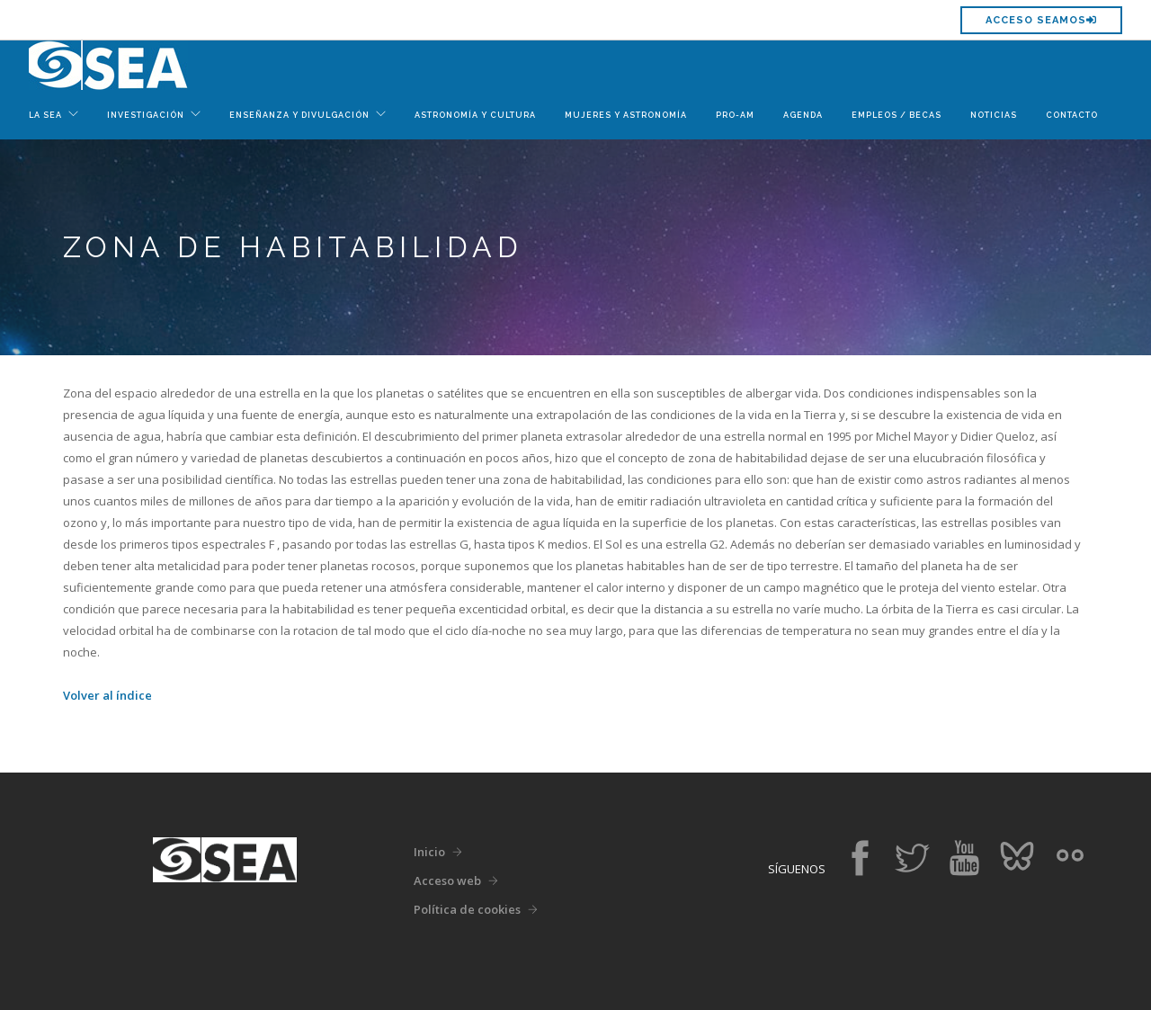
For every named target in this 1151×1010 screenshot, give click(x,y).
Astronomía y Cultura (475, 115)
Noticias (993, 115)
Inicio (429, 852)
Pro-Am (735, 115)
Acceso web (447, 880)
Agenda (803, 115)
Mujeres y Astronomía (626, 115)
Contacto (1072, 115)
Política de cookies (467, 909)
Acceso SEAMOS (1041, 20)
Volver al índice (107, 695)
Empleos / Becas (896, 115)
